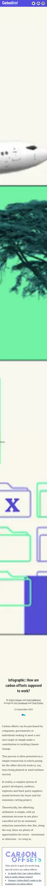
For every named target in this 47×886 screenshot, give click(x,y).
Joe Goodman (20, 703)
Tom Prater (37, 703)
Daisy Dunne (15, 700)
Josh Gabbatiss (33, 700)
